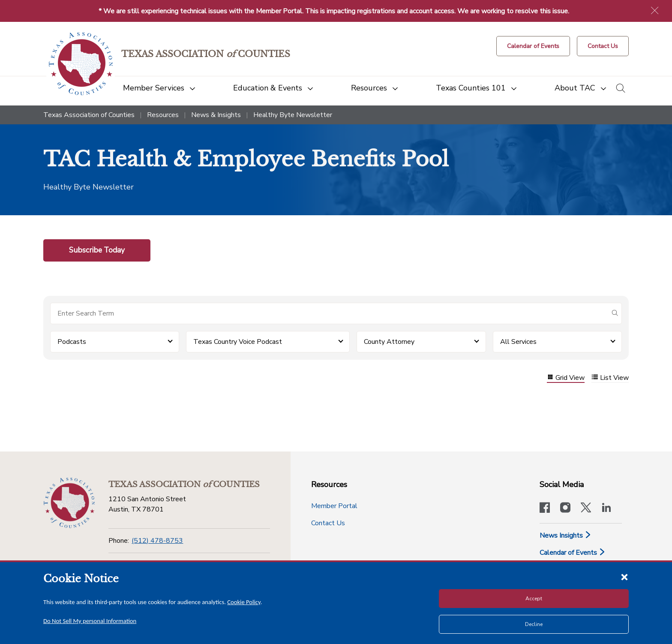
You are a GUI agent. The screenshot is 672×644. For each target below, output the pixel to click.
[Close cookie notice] (624, 576)
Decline (534, 624)
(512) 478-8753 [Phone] (157, 540)
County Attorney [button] (389, 341)
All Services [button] (518, 341)
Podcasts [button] (71, 341)
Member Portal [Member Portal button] (334, 506)
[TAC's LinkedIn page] (606, 508)
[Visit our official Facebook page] (545, 508)
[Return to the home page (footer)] (69, 503)
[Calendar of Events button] (533, 46)
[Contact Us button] (603, 46)
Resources (163, 115)
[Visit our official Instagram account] (565, 508)
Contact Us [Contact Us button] (328, 523)
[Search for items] (329, 313)
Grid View (566, 377)
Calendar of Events (573, 552)
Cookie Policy (244, 602)
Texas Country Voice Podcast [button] (237, 341)
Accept (533, 598)
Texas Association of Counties (89, 115)
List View (610, 377)
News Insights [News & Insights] (565, 535)
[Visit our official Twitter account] (586, 508)
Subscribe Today (97, 250)
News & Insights (216, 115)
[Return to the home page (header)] (80, 63)
